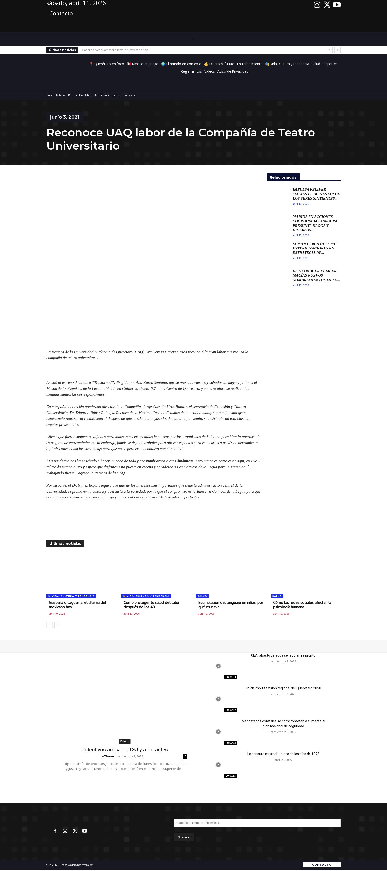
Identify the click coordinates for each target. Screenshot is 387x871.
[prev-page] (49, 625)
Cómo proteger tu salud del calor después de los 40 (151, 604)
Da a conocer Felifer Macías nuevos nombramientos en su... (316, 275)
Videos (124, 741)
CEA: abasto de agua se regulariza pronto (283, 655)
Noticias (60, 95)
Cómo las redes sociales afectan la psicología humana (302, 604)
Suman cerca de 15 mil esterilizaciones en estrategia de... (315, 248)
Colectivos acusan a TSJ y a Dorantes (124, 750)
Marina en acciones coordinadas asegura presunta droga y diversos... (315, 223)
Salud (202, 596)
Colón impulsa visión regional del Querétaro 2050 (283, 688)
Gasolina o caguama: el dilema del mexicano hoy (115, 50)
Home (49, 95)
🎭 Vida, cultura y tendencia (71, 596)
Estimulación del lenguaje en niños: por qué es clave (230, 604)
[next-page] (57, 625)
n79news (108, 756)
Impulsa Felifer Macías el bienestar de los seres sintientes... (316, 193)
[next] (337, 50)
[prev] (330, 50)
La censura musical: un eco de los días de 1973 (283, 754)
